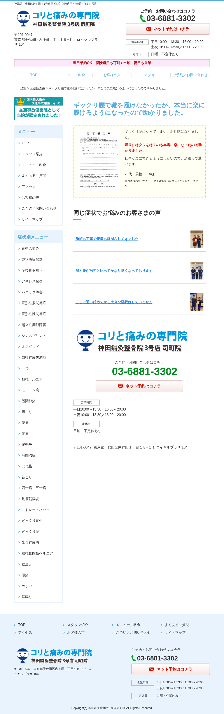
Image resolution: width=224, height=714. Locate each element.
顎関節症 (29, 455)
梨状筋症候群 (32, 259)
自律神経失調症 (34, 357)
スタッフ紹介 (32, 154)
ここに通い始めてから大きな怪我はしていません (113, 302)
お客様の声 (112, 75)
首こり (27, 477)
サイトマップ (32, 219)
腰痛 (25, 423)
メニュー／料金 (73, 75)
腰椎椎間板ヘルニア (37, 553)
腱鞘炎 (27, 444)
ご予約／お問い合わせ (190, 75)
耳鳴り (27, 597)
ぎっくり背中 (32, 520)
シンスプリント (34, 335)
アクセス (151, 75)
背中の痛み (30, 248)
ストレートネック (36, 510)
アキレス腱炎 (32, 281)
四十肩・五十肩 (34, 488)
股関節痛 (29, 401)
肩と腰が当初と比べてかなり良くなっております (113, 271)
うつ (25, 368)
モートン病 (30, 390)
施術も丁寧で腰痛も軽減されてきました (106, 239)
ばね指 (27, 466)
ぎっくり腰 (30, 531)
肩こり (27, 412)
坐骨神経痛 (30, 542)
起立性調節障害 (34, 325)
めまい (27, 586)
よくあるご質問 (34, 176)
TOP (33, 75)
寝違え (27, 564)
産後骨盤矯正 (32, 270)
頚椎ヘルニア (32, 379)
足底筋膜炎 (30, 499)
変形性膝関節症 (34, 314)
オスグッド (30, 346)
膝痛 (25, 434)
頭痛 (25, 575)
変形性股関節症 (34, 303)
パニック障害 (32, 292)
